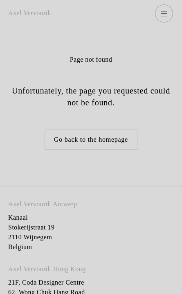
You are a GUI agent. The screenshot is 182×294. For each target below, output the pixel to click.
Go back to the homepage (91, 139)
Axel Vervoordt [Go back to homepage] (30, 12)
